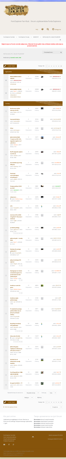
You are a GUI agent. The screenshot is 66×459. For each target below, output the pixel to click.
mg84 (15, 220)
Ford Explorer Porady (24, 37)
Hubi (20, 57)
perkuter (57, 383)
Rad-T (15, 91)
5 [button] (56, 66)
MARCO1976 (57, 238)
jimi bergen (16, 130)
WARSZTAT (36, 37)
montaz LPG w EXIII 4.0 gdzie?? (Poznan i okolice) (16, 216)
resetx (16, 57)
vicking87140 (18, 338)
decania (16, 327)
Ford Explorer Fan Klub (9, 37)
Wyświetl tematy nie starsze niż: (24, 392)
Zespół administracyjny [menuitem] (9, 439)
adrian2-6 (16, 376)
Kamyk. (58, 108)
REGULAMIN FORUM (15, 89)
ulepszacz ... (13, 197)
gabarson (16, 229)
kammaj (16, 166)
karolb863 (57, 162)
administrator (17, 80)
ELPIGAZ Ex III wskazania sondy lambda (15, 361)
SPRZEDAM (13, 84)
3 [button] (51, 66)
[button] (61, 66)
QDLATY (58, 285)
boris (58, 173)
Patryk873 (16, 208)
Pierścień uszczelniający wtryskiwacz (14, 175)
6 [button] (58, 66)
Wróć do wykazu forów (11, 407)
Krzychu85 (18, 253)
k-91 (59, 260)
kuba (15, 112)
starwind (12, 57)
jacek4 (58, 227)
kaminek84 (16, 121)
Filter (11, 128)
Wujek (15, 264)
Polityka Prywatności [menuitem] (8, 441)
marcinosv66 (56, 119)
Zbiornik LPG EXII (15, 336)
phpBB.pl (21, 455)
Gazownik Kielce (15, 119)
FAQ (37, 29)
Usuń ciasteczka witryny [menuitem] (9, 437)
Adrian (15, 365)
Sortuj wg (49, 392)
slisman (16, 145)
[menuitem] (42, 29)
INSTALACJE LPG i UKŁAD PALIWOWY (51, 37)
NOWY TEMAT (9, 66)
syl (14, 302)
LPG (11, 206)
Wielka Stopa (18, 199)
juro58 (58, 346)
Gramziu (14, 453)
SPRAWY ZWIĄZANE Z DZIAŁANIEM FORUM (15, 95)
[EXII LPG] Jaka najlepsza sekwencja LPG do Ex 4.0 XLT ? (16, 348)
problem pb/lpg (14, 227)
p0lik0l (15, 179)
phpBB (15, 451)
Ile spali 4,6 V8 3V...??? (16, 383)
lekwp (58, 151)
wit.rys (58, 206)
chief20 (15, 155)
